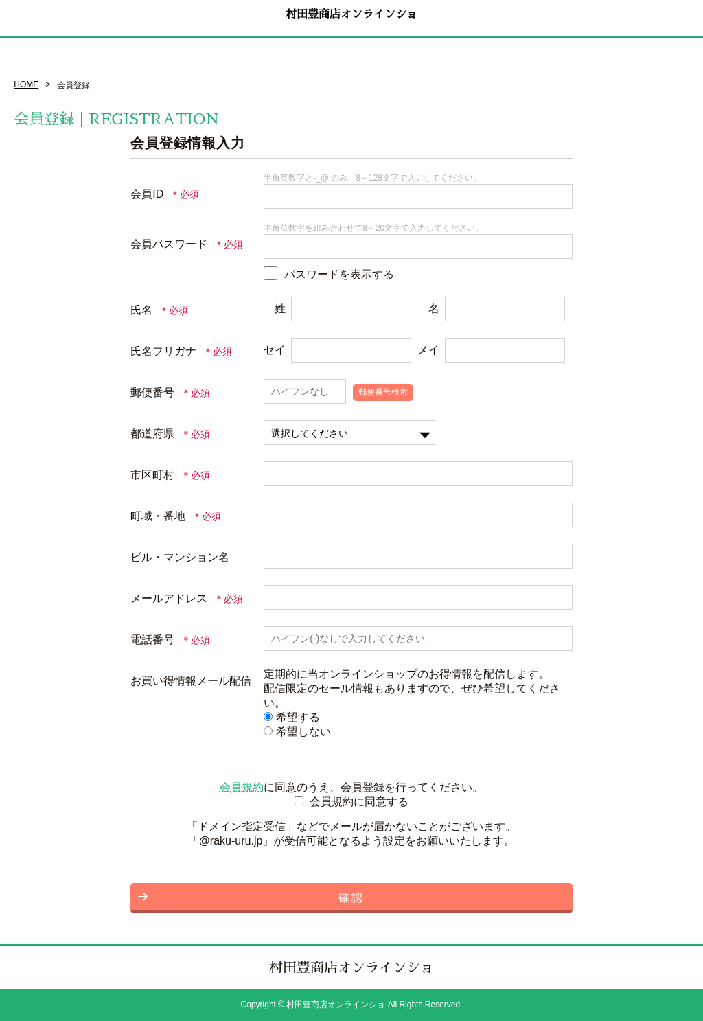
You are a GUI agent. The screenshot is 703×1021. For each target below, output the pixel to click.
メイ (428, 350)
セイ (275, 350)
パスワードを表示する (339, 274)
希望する (292, 717)
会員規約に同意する (359, 801)
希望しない (297, 731)
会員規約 (242, 787)
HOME (26, 84)
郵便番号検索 (383, 392)
